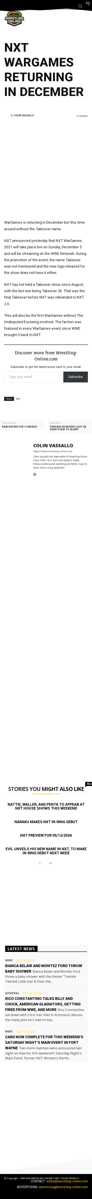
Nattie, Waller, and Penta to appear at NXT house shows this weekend (46, 806)
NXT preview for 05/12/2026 (46, 835)
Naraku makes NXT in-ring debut (46, 822)
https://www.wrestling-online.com (52, 451)
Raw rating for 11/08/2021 (19, 427)
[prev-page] (40, 863)
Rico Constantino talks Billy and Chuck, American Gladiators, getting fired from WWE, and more (43, 1004)
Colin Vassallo (24, 115)
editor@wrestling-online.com (67, 1181)
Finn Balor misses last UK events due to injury (68, 428)
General (12, 993)
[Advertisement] (46, 168)
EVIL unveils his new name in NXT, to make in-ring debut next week (46, 851)
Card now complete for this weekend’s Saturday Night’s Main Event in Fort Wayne (44, 1042)
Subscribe (75, 377)
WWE (9, 960)
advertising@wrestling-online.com (63, 1187)
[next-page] (50, 863)
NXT (18, 399)
